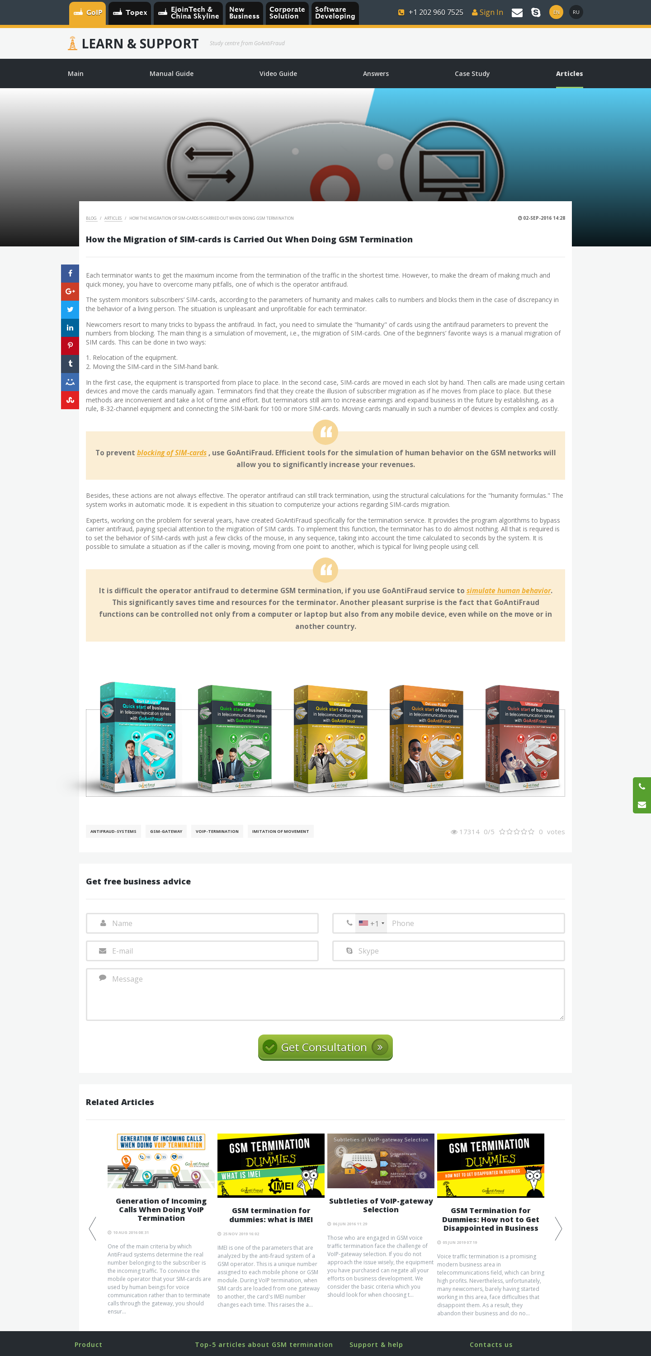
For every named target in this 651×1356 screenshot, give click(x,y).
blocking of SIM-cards (172, 453)
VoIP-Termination (217, 831)
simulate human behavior (509, 591)
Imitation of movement (280, 831)
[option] (161, 1225)
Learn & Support (140, 43)
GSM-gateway (166, 831)
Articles (113, 218)
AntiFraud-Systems (113, 831)
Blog (92, 218)
